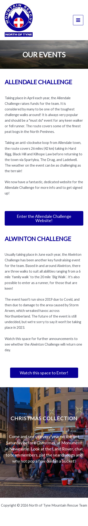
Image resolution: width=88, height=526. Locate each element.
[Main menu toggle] (78, 20)
